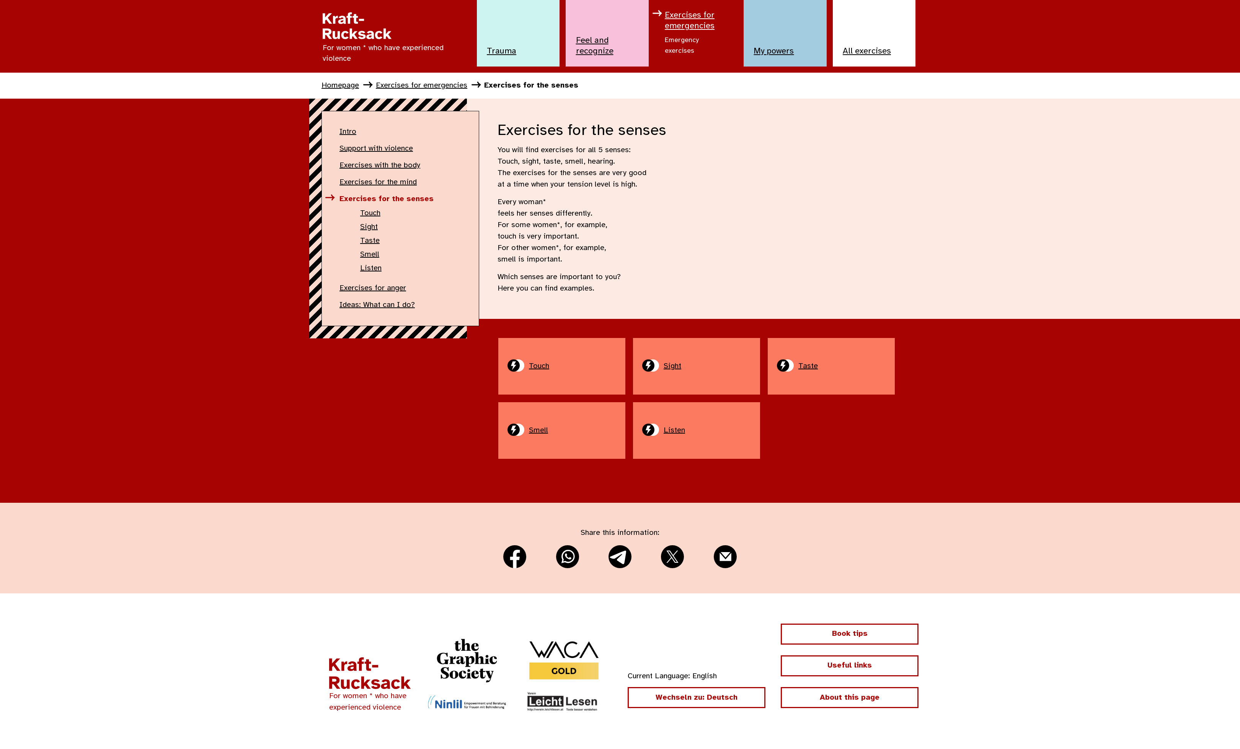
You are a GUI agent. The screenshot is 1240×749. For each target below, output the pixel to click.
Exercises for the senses (531, 85)
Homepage (340, 85)
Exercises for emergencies (421, 85)
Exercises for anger (372, 288)
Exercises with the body (379, 165)
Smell (369, 254)
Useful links (849, 665)
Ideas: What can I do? (377, 305)
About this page (849, 698)
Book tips (850, 634)
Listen (371, 268)
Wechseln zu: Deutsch (696, 698)
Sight (369, 227)
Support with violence (376, 149)
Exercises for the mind (378, 182)
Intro (347, 132)
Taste (370, 241)
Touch (370, 213)
